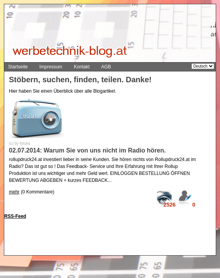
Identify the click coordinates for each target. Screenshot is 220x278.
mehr (14, 192)
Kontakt (82, 67)
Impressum (50, 67)
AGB (106, 67)
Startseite (18, 67)
